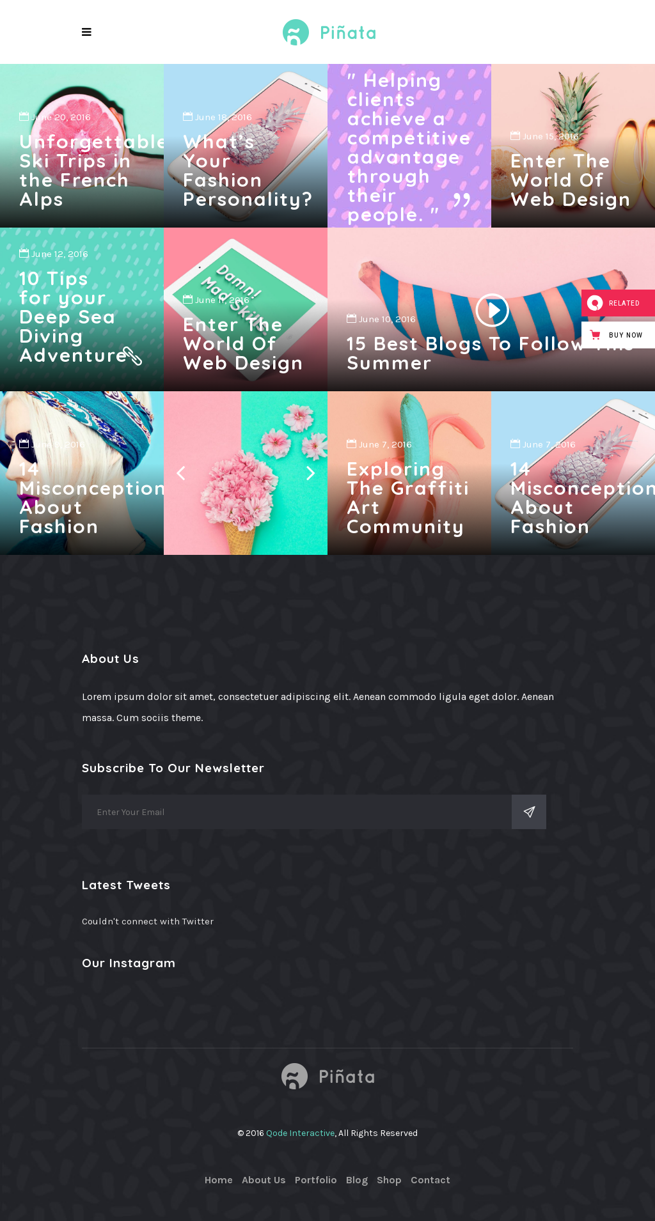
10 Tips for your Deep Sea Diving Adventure (73, 316)
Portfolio (316, 1180)
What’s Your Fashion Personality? (248, 170)
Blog (357, 1180)
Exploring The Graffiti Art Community (408, 497)
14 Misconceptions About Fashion (98, 497)
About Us (264, 1180)
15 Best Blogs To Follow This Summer (491, 353)
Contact (430, 1180)
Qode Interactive (300, 1133)
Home (219, 1180)
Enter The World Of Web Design (570, 179)
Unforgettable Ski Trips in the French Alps (94, 170)
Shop (389, 1180)
